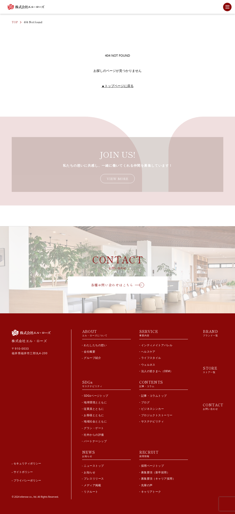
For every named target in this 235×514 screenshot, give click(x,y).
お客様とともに (94, 415)
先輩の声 (147, 484)
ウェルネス (148, 364)
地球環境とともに (95, 402)
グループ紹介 (92, 358)
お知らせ (89, 471)
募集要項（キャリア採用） (158, 478)
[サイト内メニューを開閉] (227, 7)
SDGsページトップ (96, 395)
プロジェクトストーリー (157, 415)
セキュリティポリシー (27, 463)
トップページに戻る (117, 86)
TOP (15, 22)
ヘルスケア (148, 351)
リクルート (91, 491)
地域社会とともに (95, 421)
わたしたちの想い (95, 345)
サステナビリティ (152, 421)
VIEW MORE (117, 178)
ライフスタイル (151, 358)
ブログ (145, 402)
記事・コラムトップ (154, 395)
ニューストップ (94, 465)
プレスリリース (94, 478)
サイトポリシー (23, 471)
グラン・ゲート (94, 428)
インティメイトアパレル (157, 345)
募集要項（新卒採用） (155, 471)
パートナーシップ (95, 440)
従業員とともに (94, 408)
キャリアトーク (151, 491)
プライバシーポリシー (27, 480)
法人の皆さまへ (157, 371)
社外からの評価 (94, 434)
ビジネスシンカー (152, 408)
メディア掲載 (92, 484)
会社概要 (89, 351)
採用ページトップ (152, 465)
